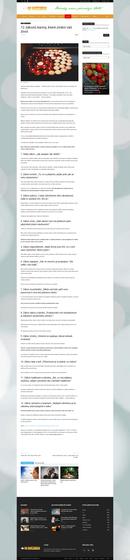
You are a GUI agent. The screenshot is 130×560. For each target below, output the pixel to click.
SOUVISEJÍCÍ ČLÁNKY (27, 463)
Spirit (44, 16)
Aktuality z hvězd (89, 83)
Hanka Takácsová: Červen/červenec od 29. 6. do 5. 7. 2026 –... (38, 527)
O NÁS (94, 16)
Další (61, 16)
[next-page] (24, 489)
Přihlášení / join (96, 1)
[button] (107, 16)
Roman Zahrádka (88, 92)
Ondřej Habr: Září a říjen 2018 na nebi (31, 455)
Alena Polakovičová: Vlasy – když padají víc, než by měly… (65, 456)
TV (38, 16)
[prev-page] (22, 489)
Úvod (22, 21)
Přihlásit (91, 28)
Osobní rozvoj (27, 23)
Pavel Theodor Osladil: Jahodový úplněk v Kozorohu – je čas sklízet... (38, 511)
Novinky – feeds (105, 1)
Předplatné (85, 16)
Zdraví (32, 16)
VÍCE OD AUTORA (39, 463)
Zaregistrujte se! (91, 30)
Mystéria (52, 16)
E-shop (68, 16)
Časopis (75, 16)
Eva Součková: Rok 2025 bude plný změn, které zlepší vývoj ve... (69, 519)
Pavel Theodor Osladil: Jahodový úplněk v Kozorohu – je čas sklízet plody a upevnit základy (95, 88)
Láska (24, 16)
